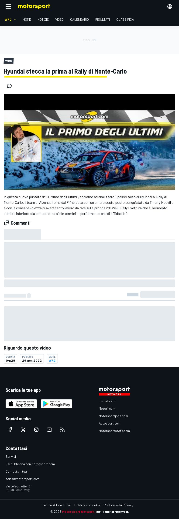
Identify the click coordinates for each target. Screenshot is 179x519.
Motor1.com (107, 408)
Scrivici (11, 456)
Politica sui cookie (87, 505)
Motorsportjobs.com (113, 416)
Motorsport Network (78, 511)
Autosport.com (109, 423)
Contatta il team (17, 471)
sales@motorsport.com (22, 479)
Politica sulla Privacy (118, 505)
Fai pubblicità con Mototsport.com (30, 464)
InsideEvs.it (107, 401)
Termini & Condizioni (56, 505)
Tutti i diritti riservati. (112, 511)
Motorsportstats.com (114, 431)
